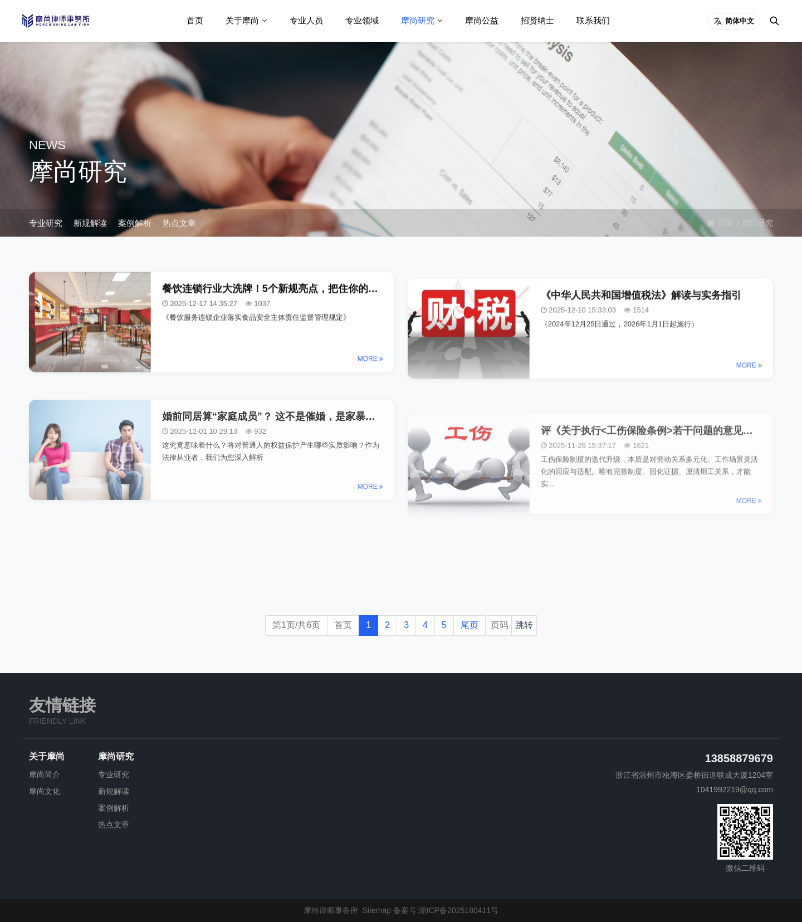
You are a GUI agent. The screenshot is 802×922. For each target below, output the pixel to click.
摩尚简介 (44, 774)
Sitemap (377, 910)
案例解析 (134, 223)
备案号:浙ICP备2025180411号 (445, 910)
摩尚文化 (44, 791)
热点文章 (179, 223)
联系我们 (593, 20)
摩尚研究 (417, 20)
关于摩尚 (242, 20)
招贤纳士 (537, 20)
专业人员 (306, 20)
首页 (195, 20)
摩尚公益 (481, 20)
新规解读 (90, 223)
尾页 (469, 625)
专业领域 (362, 20)
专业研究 (45, 223)
